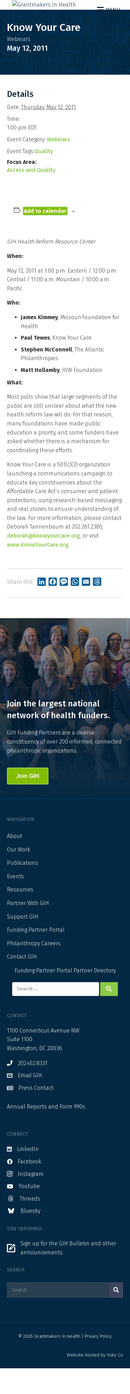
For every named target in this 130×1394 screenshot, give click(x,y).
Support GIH (22, 942)
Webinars (58, 164)
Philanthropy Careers (34, 968)
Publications (22, 888)
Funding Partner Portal (35, 955)
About (14, 861)
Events (15, 901)
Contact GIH (22, 982)
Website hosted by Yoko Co (95, 1380)
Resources (20, 915)
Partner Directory (94, 996)
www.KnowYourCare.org (38, 570)
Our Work (18, 875)
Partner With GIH (28, 928)
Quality (43, 176)
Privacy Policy (98, 1361)
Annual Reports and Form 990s (46, 1132)
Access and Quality (31, 195)
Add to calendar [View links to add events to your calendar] (45, 236)
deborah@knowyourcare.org (43, 561)
